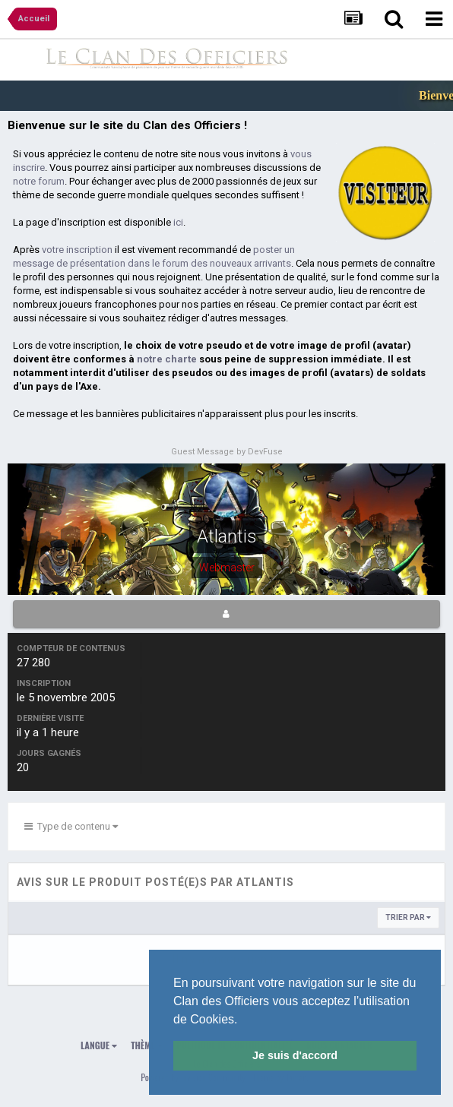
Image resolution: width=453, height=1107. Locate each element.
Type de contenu (71, 826)
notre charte (167, 359)
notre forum (39, 181)
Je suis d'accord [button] (294, 1055)
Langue (99, 1045)
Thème (147, 1045)
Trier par (408, 917)
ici (178, 222)
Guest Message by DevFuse (227, 452)
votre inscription (77, 249)
